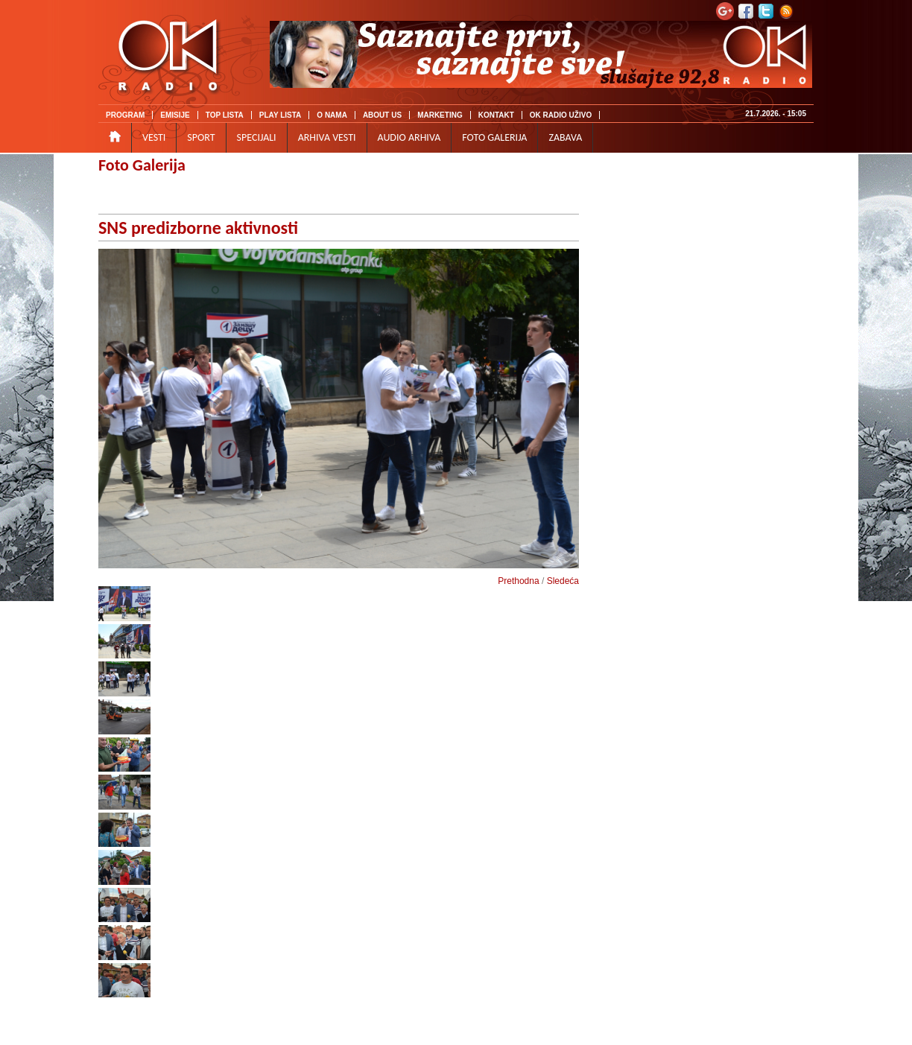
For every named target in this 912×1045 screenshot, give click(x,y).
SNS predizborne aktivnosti (198, 227)
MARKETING (440, 115)
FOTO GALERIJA (494, 137)
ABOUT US (382, 115)
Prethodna (518, 581)
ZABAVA (565, 137)
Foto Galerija (142, 165)
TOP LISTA (225, 115)
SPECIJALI (256, 137)
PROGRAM (125, 115)
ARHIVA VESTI (327, 137)
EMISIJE (174, 115)
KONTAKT (496, 115)
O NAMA (332, 115)
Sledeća (563, 581)
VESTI (153, 137)
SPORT (201, 137)
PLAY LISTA (280, 115)
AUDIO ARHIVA (409, 137)
